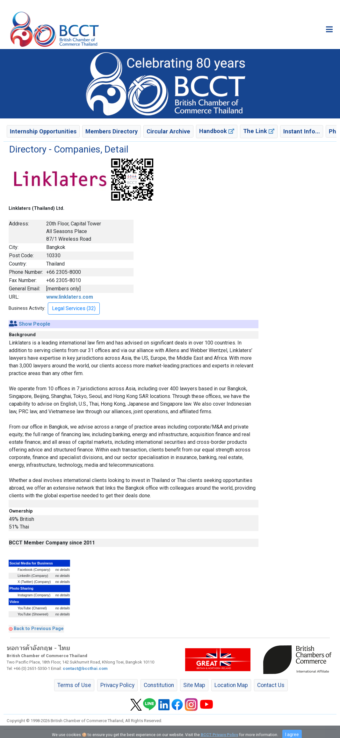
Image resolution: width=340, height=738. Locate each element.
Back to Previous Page (39, 628)
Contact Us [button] (271, 685)
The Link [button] (258, 131)
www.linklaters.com (69, 297)
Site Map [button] (194, 685)
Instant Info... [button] (301, 131)
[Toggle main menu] (329, 29)
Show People (34, 324)
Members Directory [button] (111, 131)
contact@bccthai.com (85, 668)
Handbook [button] (216, 131)
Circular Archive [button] (168, 131)
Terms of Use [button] (74, 685)
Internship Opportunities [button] (43, 131)
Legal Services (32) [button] (74, 308)
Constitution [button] (159, 685)
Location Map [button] (231, 685)
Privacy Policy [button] (117, 685)
